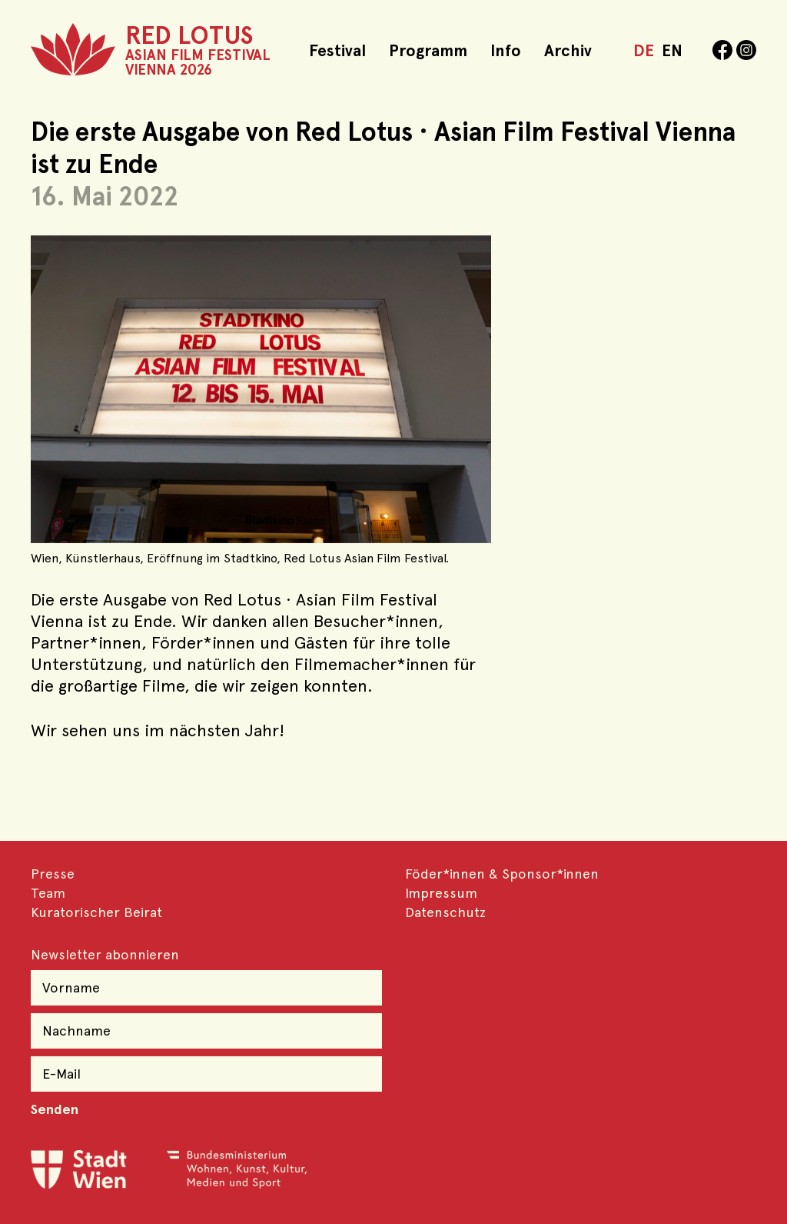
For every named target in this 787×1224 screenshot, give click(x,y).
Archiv (568, 50)
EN (672, 50)
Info (505, 50)
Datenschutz (445, 912)
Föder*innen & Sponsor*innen (502, 873)
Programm (428, 50)
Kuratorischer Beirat (96, 912)
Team (48, 893)
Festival (337, 50)
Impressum (441, 893)
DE (643, 50)
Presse (53, 873)
